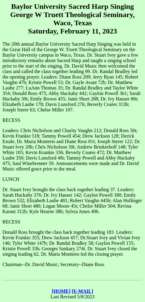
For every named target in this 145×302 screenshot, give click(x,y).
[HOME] (61, 291)
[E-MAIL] (82, 291)
